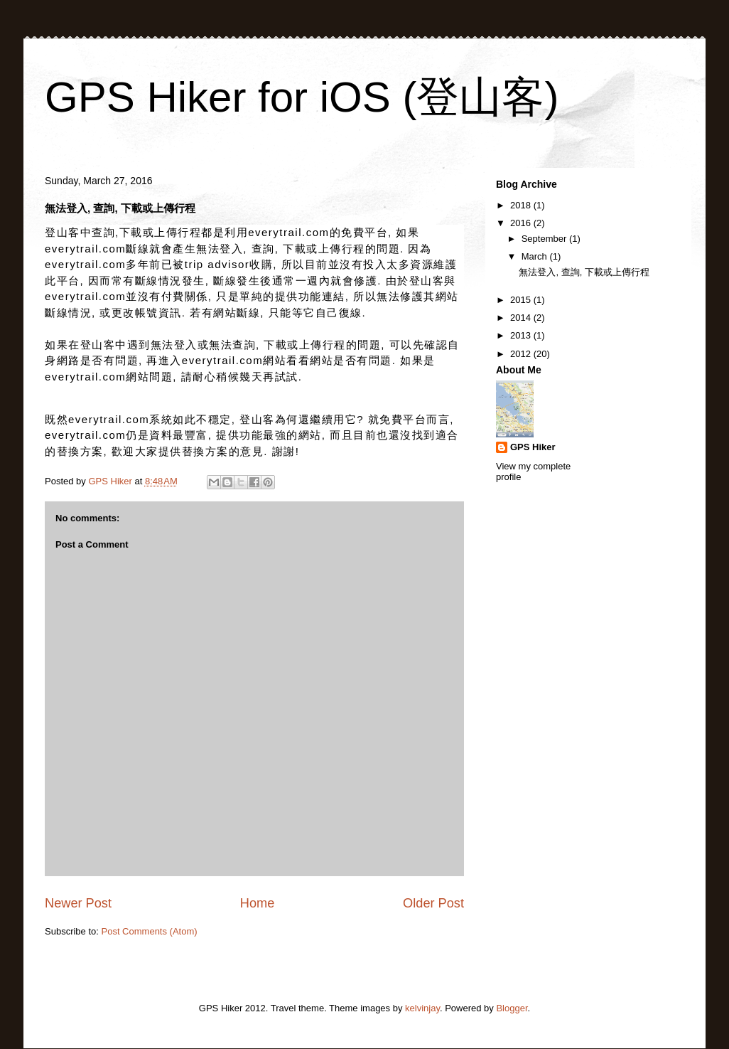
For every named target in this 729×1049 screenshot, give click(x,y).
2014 (522, 317)
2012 (522, 353)
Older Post (433, 903)
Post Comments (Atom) (150, 931)
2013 (522, 335)
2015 (522, 299)
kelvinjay (422, 1008)
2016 (522, 223)
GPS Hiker (533, 447)
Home (257, 903)
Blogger (511, 1008)
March (536, 256)
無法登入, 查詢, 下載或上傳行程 (584, 272)
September (545, 238)
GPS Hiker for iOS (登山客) (301, 97)
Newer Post (78, 903)
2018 (522, 205)
